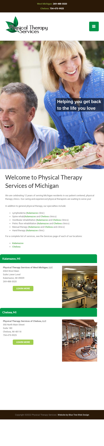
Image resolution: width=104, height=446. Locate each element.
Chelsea (45, 216)
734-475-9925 (57, 8)
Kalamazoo (32, 213)
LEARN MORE (23, 288)
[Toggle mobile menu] (94, 26)
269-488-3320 (60, 3)
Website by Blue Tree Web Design (73, 415)
